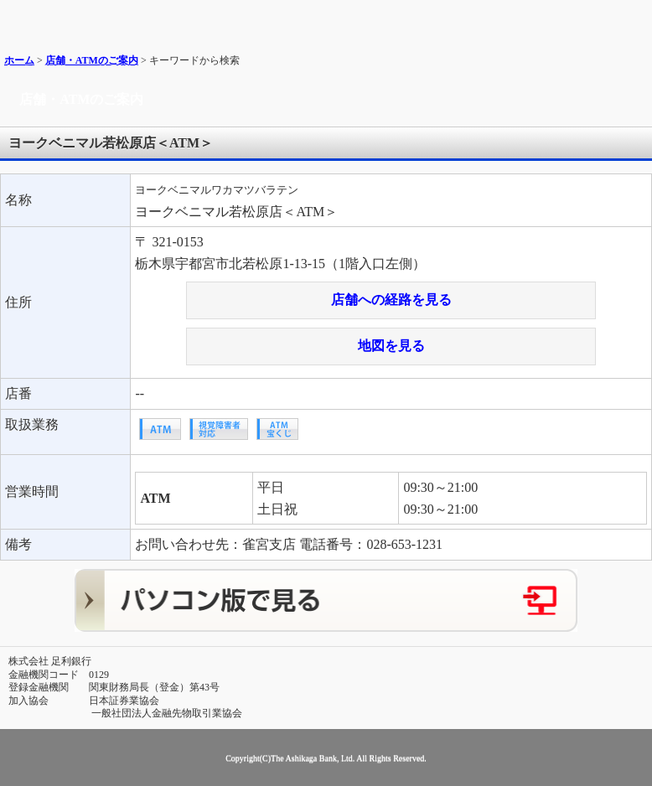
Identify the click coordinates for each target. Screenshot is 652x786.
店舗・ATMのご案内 (91, 60)
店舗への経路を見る (391, 299)
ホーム (19, 60)
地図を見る (391, 346)
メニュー (633, 19)
